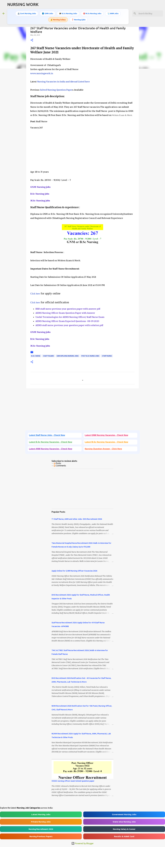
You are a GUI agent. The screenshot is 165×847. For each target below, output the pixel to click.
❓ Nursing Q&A (78, 20)
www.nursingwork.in (41, 73)
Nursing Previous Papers (40, 836)
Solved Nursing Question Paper (56, 90)
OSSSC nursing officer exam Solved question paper (73, 781)
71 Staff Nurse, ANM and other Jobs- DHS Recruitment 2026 (77, 519)
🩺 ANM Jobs (112, 13)
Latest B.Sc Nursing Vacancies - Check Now (50, 442)
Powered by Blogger (82, 843)
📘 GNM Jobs (47, 13)
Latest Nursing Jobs (40, 814)
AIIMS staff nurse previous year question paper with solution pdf (69, 325)
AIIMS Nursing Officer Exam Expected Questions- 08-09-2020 (67, 321)
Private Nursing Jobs (41, 822)
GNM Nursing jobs (40, 187)
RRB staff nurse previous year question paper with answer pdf (67, 309)
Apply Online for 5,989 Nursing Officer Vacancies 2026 (74, 571)
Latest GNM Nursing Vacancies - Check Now (106, 435)
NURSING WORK (23, 4)
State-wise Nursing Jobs (124, 822)
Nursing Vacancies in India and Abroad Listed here (63, 81)
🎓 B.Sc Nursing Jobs (68, 13)
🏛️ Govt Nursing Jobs (27, 13)
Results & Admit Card (124, 836)
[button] (31, 40)
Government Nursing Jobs (124, 814)
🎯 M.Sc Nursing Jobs (92, 13)
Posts (57, 463)
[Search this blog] (149, 13)
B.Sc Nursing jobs (39, 194)
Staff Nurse (107, 356)
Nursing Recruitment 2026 (41, 829)
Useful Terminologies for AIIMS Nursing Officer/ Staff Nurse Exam (69, 317)
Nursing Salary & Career (124, 829)
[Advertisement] (82, 148)
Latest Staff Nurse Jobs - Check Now (47, 435)
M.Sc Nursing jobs (40, 200)
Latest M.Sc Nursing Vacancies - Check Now (106, 442)
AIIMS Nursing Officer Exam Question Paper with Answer (65, 313)
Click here (35, 293)
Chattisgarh (48, 356)
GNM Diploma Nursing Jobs (68, 356)
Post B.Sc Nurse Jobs (90, 356)
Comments (60, 465)
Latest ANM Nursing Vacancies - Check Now (50, 449)
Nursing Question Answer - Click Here (103, 449)
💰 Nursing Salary (58, 20)
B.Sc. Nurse (35, 356)
